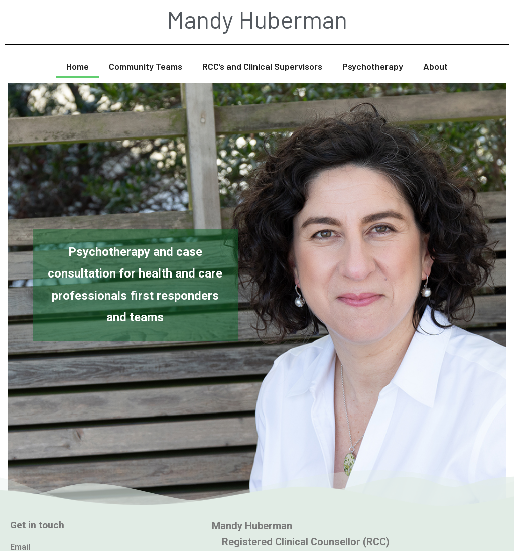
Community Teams (145, 66)
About (435, 66)
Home (77, 66)
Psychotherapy (372, 66)
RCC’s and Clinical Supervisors (262, 66)
